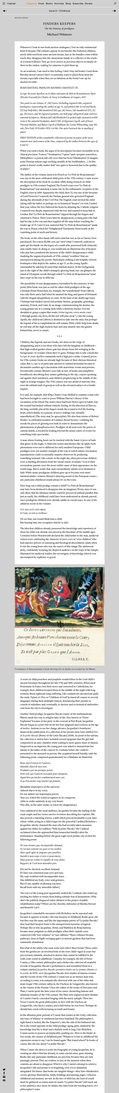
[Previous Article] (5, 11)
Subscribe (78, 3)
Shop (68, 3)
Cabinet (11, 3)
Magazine (32, 3)
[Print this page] (4, 1080)
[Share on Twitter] (4, 1069)
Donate (88, 3)
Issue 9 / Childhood (59, 10)
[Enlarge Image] (18, 662)
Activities (59, 3)
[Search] (115, 3)
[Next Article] (114, 11)
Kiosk (41, 3)
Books (49, 3)
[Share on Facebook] (4, 1073)
